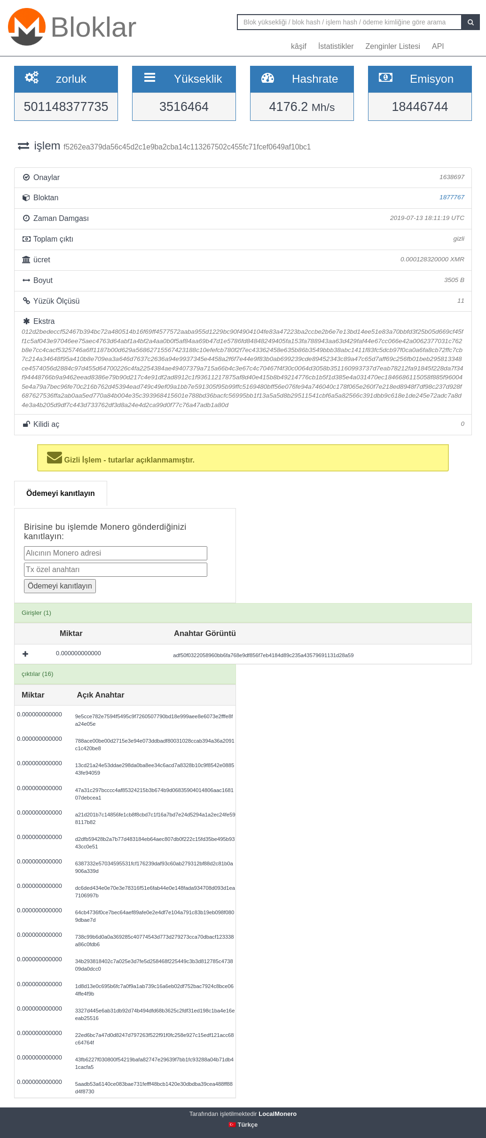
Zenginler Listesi (392, 46)
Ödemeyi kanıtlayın (60, 493)
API (438, 46)
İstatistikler (336, 46)
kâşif (298, 46)
